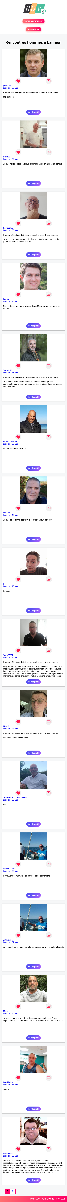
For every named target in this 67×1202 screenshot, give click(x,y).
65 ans (15, 230)
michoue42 (8, 1153)
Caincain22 (8, 228)
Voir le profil (33, 112)
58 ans (15, 444)
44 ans (15, 515)
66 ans (15, 88)
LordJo (6, 299)
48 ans (15, 1013)
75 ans (15, 373)
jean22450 (8, 1082)
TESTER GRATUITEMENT (33, 21)
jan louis (7, 85)
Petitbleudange (10, 441)
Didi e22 (6, 157)
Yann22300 (8, 655)
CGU (38, 1199)
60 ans (15, 1156)
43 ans (15, 586)
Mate (5, 1011)
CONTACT (60, 1199)
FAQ (32, 1199)
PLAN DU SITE (48, 1199)
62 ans (15, 159)
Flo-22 (6, 726)
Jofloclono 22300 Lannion (15, 797)
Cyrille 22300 (9, 869)
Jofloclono (8, 940)
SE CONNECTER (33, 29)
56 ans (15, 1085)
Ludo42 (6, 513)
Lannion (6, 88)
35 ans (15, 657)
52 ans (15, 800)
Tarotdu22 (7, 370)
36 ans (15, 301)
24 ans (15, 729)
